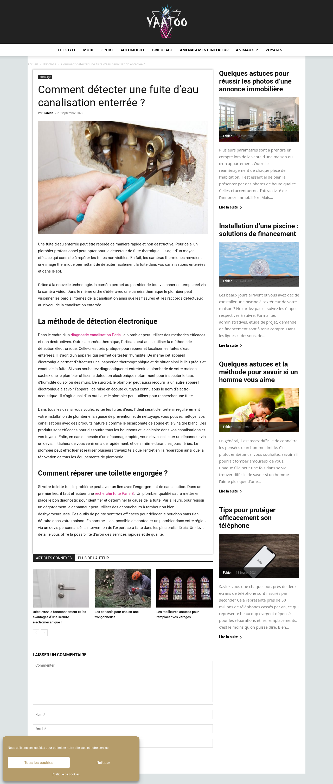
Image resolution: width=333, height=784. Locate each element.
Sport (107, 49)
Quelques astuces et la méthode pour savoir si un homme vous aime (258, 372)
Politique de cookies (66, 774)
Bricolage (162, 49)
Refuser (103, 762)
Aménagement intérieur (204, 49)
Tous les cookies (38, 762)
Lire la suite (230, 207)
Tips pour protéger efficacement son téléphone (247, 517)
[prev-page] (36, 632)
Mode (88, 49)
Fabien (48, 113)
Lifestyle (67, 49)
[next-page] (44, 632)
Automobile (132, 49)
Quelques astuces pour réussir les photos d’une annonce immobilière (255, 81)
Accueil (33, 64)
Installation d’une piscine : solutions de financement (258, 230)
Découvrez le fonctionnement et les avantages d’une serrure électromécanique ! (59, 617)
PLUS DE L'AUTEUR (93, 558)
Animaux (247, 49)
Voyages (274, 49)
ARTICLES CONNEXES (54, 558)
